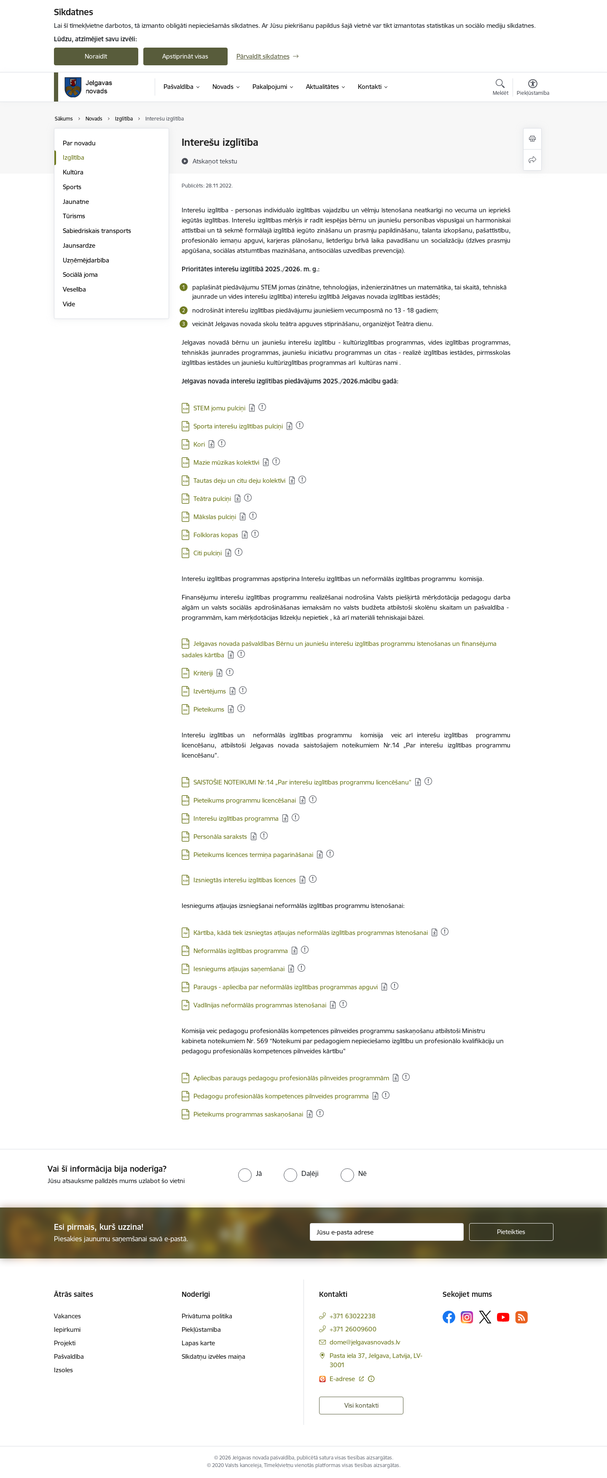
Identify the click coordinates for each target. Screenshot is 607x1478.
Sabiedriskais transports (97, 231)
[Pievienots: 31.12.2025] (300, 425)
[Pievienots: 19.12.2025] (313, 799)
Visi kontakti (361, 1405)
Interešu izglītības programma (236, 818)
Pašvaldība (69, 1356)
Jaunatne (76, 202)
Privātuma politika (207, 1316)
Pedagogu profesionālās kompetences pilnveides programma (281, 1096)
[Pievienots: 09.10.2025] (243, 690)
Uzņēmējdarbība (86, 260)
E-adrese (343, 1379)
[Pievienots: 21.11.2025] (230, 672)
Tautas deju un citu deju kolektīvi (239, 481)
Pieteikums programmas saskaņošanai (248, 1114)
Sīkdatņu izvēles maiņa (213, 1356)
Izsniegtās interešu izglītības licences (244, 880)
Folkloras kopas (215, 535)
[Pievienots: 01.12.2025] (305, 949)
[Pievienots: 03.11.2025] (330, 853)
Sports (72, 187)
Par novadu (79, 143)
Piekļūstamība (201, 1329)
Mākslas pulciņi (214, 517)
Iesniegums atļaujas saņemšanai (239, 969)
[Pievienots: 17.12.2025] (302, 479)
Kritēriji (203, 673)
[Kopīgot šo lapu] (532, 160)
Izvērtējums (209, 691)
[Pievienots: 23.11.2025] (385, 1095)
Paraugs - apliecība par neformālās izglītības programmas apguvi (285, 987)
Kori (199, 444)
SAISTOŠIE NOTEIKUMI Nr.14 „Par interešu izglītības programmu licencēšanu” (302, 782)
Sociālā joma (80, 274)
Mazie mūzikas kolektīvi (226, 462)
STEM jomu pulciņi (219, 408)
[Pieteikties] (511, 1232)
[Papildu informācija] (371, 1379)
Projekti (64, 1343)
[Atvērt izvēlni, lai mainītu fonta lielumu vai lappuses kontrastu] (533, 88)
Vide (69, 304)
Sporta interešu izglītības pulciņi (238, 426)
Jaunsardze (79, 245)
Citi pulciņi (207, 553)
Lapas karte (198, 1343)
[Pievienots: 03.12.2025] (313, 879)
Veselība (74, 289)
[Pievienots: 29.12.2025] (262, 407)
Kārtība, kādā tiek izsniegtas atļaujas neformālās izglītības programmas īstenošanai (310, 933)
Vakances (67, 1316)
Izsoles (63, 1370)
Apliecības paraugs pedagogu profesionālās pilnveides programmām (291, 1078)
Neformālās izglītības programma (240, 951)
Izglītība (73, 157)
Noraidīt (96, 56)
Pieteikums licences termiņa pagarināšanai (253, 855)
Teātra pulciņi (212, 499)
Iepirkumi (67, 1329)
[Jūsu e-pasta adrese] (387, 1232)
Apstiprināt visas (185, 56)
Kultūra (73, 172)
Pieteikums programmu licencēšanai (244, 800)
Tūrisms (74, 216)
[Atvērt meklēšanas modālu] (501, 88)
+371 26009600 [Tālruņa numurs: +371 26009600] (353, 1329)
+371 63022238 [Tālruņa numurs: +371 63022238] (353, 1316)
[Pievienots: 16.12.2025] (222, 443)
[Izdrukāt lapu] (532, 139)
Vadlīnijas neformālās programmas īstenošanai (259, 1005)
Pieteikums (208, 709)
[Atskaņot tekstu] (215, 161)
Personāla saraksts (220, 837)
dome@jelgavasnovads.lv (365, 1342)
